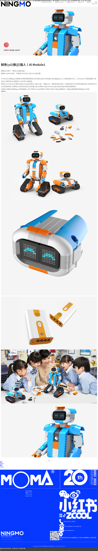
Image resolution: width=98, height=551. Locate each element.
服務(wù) (89, 2)
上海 (29, 493)
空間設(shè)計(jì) (71, 2)
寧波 (27, 493)
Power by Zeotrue (60, 546)
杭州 (29, 496)
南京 (31, 493)
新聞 (96, 2)
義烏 (27, 496)
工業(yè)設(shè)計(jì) (46, 2)
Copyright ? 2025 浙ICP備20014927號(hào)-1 (44, 546)
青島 (31, 496)
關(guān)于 (81, 2)
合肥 (31, 494)
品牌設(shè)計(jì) (59, 2)
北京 (27, 494)
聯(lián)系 (94, 4)
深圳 (29, 494)
